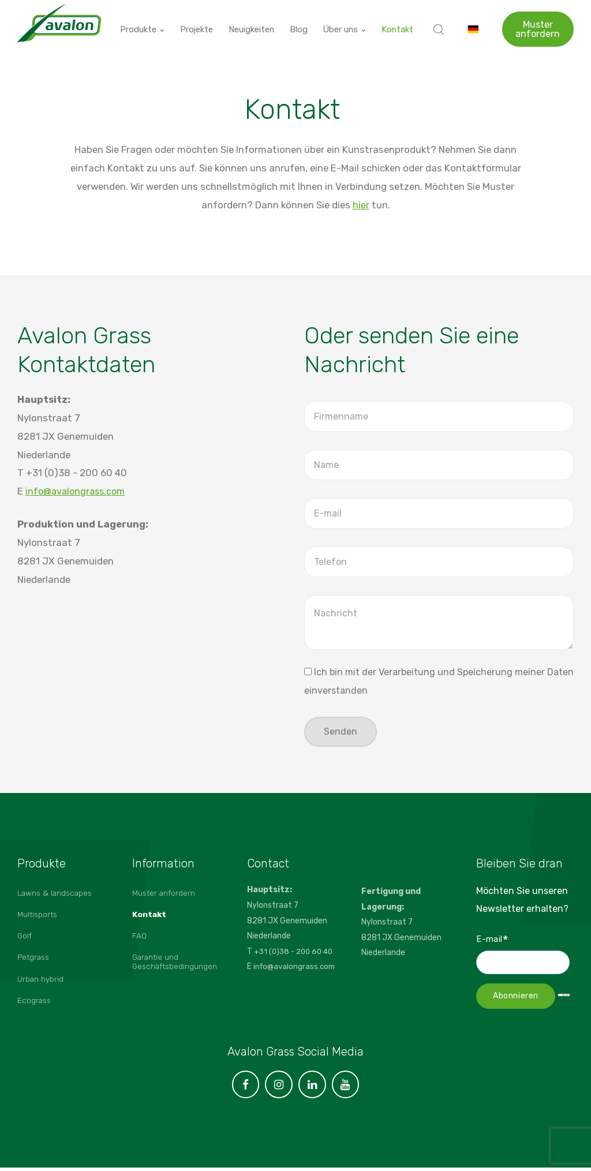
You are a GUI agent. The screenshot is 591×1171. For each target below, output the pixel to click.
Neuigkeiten (254, 22)
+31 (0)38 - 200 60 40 (296, 952)
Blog (302, 22)
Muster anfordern (537, 23)
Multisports (39, 917)
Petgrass (34, 962)
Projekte (198, 22)
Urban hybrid (41, 985)
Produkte (145, 22)
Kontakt (398, 22)
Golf (25, 940)
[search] (438, 23)
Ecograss (35, 1007)
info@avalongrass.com (77, 491)
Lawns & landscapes (56, 895)
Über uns (346, 22)
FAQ (139, 940)
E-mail (492, 940)
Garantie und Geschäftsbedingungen (176, 967)
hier (361, 205)
